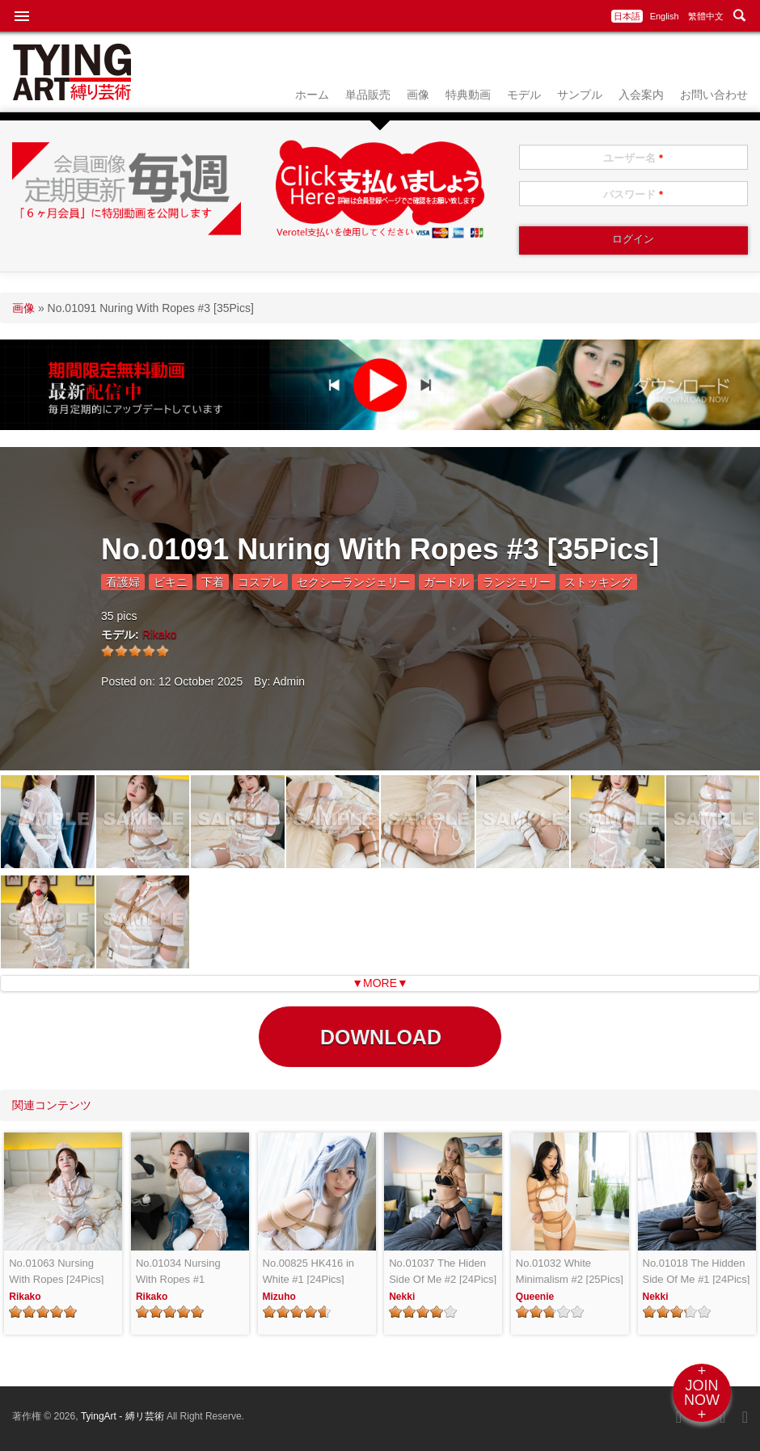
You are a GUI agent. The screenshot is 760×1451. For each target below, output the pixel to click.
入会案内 (641, 94)
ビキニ (171, 582)
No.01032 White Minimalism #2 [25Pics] (569, 1271)
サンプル (579, 94)
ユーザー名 (633, 158)
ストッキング (598, 582)
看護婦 (123, 582)
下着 (212, 582)
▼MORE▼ (380, 982)
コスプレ (260, 582)
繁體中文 (706, 16)
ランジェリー (517, 582)
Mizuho (279, 1296)
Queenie (535, 1296)
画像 (418, 94)
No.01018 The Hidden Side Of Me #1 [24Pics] (696, 1271)
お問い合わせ (714, 94)
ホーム (312, 94)
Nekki (402, 1296)
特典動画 (468, 94)
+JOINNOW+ (702, 1393)
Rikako (159, 634)
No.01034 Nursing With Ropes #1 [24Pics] (178, 1272)
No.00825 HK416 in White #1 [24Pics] (308, 1271)
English (664, 16)
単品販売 (368, 94)
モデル (524, 94)
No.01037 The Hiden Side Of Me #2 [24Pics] (442, 1271)
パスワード (633, 194)
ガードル (446, 582)
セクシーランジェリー (353, 582)
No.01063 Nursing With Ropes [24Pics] (56, 1271)
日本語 (627, 16)
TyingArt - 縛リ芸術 (124, 1416)
